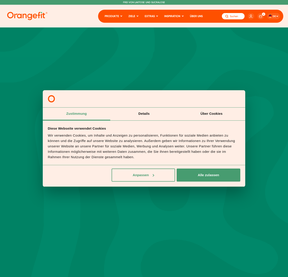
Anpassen (143, 175)
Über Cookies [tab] (211, 113)
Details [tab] (144, 113)
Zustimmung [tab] (76, 113)
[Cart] (260, 16)
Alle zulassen (208, 175)
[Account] (251, 16)
